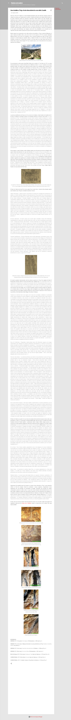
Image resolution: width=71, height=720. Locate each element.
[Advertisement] (59, 29)
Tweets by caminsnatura (58, 9)
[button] (51, 10)
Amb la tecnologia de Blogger (35, 716)
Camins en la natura (16, 3)
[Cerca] (62, 3)
